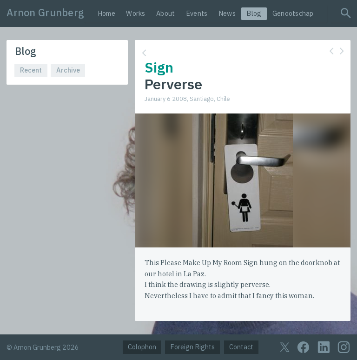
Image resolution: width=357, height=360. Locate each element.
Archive (68, 70)
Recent (31, 70)
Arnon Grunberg (45, 12)
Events (197, 13)
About (165, 13)
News (227, 13)
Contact (241, 346)
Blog (253, 13)
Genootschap (293, 13)
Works (135, 13)
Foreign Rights (192, 346)
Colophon (142, 346)
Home (106, 13)
